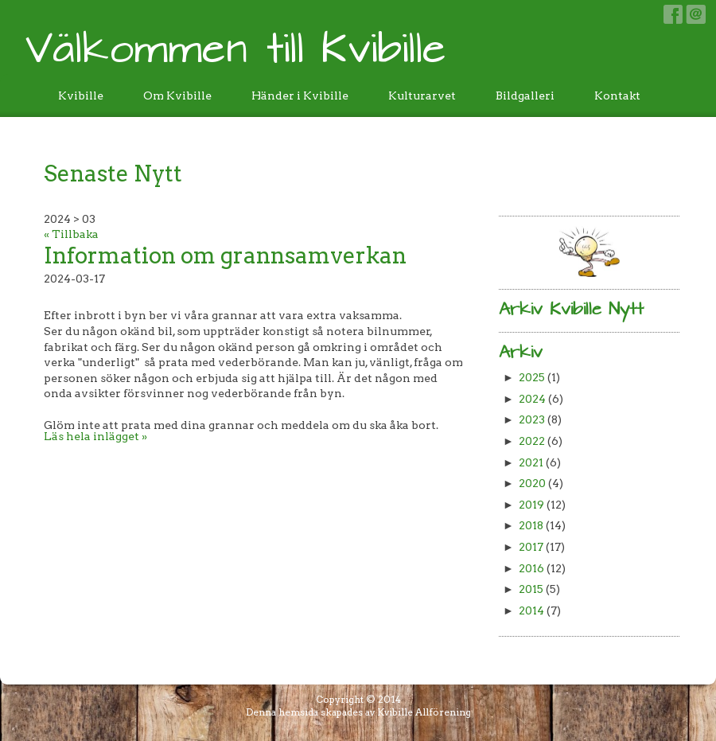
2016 (531, 568)
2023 (532, 419)
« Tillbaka (71, 234)
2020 (532, 483)
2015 (531, 589)
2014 (531, 610)
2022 (532, 441)
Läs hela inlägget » (95, 436)
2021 (531, 462)
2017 (531, 546)
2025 (532, 377)
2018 (531, 525)
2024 (532, 398)
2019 (531, 504)
